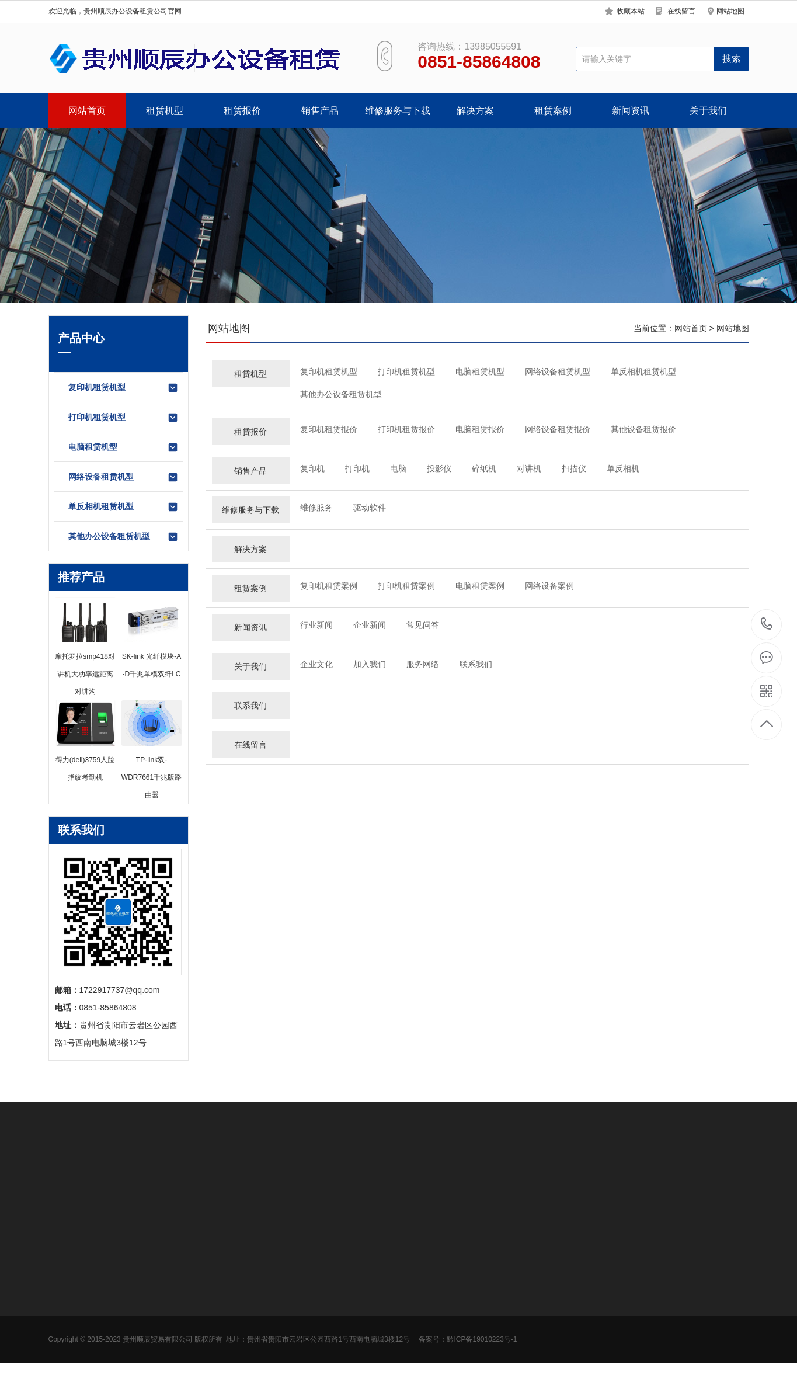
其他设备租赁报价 (643, 429)
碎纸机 (484, 468)
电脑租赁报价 (479, 429)
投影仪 (439, 468)
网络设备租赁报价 (557, 429)
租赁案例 (553, 111)
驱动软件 (369, 507)
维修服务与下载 (397, 111)
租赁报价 (242, 111)
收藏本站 (631, 11)
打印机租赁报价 (406, 429)
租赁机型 (164, 111)
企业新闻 (369, 625)
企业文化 (316, 664)
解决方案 (475, 111)
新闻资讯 (630, 111)
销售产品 (320, 111)
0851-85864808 (766, 624)
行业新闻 (316, 625)
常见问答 (422, 625)
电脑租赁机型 (123, 447)
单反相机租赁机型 (123, 507)
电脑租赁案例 (479, 585)
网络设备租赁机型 (123, 477)
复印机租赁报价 (328, 429)
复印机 (312, 468)
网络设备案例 (549, 585)
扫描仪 (574, 468)
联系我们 (476, 664)
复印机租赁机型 (123, 388)
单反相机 (623, 468)
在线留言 (681, 11)
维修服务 (316, 507)
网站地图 (730, 11)
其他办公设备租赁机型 (123, 537)
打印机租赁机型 (123, 417)
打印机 (357, 468)
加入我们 (369, 664)
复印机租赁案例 (328, 585)
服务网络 (422, 664)
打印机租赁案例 (406, 585)
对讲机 (529, 468)
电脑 (398, 468)
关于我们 (708, 111)
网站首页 (87, 111)
